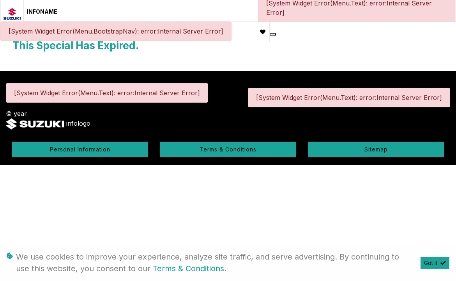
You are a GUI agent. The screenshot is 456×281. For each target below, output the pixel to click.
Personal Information (80, 149)
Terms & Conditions (228, 149)
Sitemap (376, 149)
